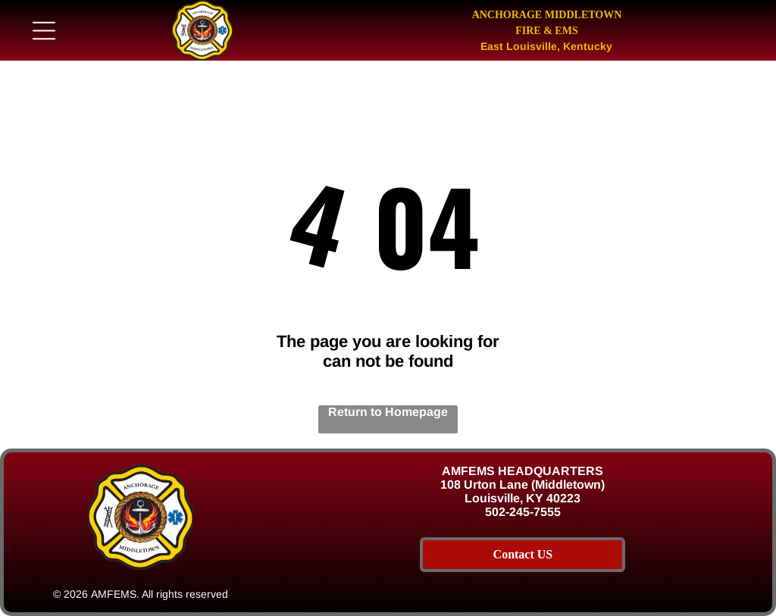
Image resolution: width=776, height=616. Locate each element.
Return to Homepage (388, 411)
